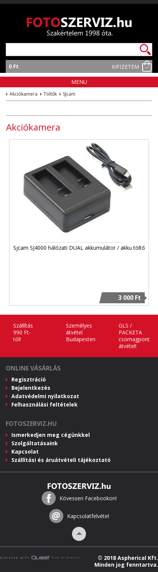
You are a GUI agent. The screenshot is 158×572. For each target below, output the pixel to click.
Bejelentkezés (30, 387)
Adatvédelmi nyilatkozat (45, 396)
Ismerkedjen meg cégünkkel (50, 434)
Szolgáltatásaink (34, 443)
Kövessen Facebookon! (88, 498)
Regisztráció (28, 379)
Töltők (50, 94)
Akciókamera (23, 94)
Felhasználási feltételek (44, 404)
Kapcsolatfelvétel (88, 516)
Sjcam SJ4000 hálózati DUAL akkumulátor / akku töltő (79, 247)
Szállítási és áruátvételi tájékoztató (61, 459)
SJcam (69, 94)
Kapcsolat (25, 451)
